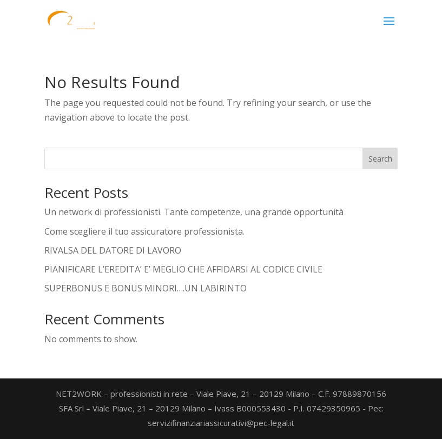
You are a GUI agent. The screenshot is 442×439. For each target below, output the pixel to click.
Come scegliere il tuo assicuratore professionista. (144, 231)
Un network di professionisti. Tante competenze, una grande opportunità (194, 212)
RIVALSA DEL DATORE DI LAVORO (112, 250)
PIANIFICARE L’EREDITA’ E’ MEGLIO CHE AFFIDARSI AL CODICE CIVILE (183, 269)
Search (380, 159)
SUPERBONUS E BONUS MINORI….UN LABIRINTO (145, 288)
